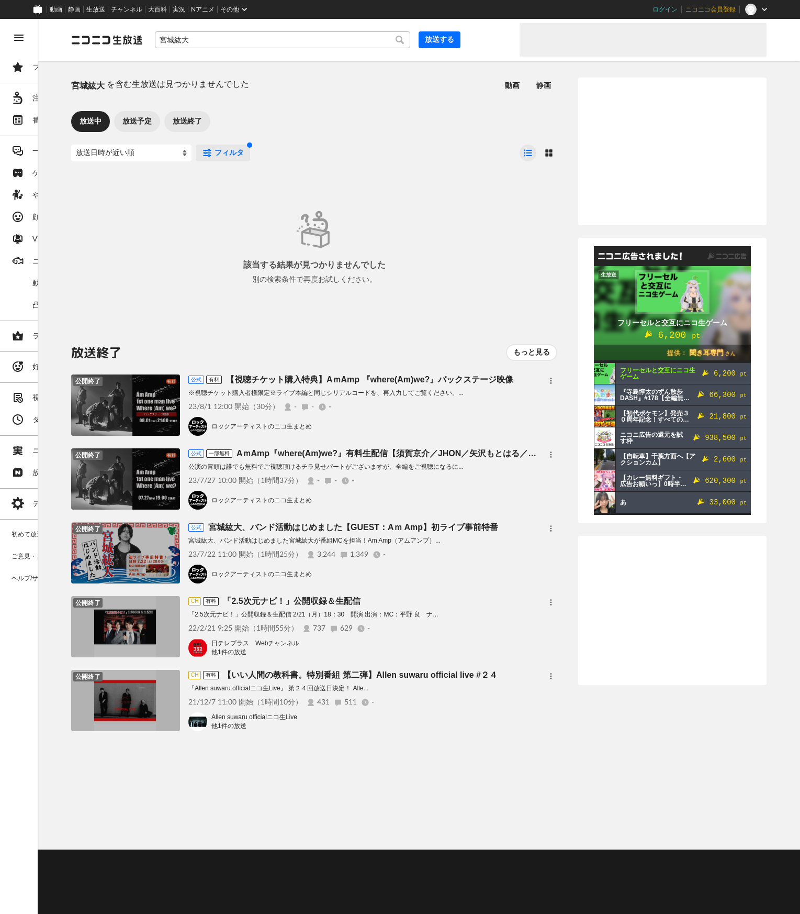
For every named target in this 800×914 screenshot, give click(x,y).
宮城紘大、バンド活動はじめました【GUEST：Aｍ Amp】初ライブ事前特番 (433, 527)
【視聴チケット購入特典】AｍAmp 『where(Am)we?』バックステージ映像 (449, 379)
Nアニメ (203, 9)
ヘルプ (253, 862)
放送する (486, 39)
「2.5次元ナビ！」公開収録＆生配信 (371, 601)
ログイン (665, 9)
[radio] (528, 153)
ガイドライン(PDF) (367, 862)
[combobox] (345, 39)
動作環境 (284, 862)
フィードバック (731, 834)
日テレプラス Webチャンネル (335, 643)
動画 (56, 9)
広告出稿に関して (176, 901)
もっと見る (531, 352)
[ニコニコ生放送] (186, 40)
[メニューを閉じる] (18, 37)
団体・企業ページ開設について (357, 888)
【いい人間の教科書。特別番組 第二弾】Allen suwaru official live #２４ (439, 674)
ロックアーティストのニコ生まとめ (341, 426)
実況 (179, 9)
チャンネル (126, 9)
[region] (58, 466)
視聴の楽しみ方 (173, 875)
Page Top (458, 835)
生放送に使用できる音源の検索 (260, 888)
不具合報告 (219, 862)
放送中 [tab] (170, 121)
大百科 (157, 9)
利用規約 (318, 862)
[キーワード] (345, 39)
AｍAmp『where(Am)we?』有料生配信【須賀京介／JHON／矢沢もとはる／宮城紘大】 (482, 453)
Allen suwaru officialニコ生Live (334, 717)
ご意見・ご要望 (173, 862)
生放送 (95, 9)
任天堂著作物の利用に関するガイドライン (269, 901)
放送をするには (225, 875)
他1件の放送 (308, 652)
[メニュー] (551, 381)
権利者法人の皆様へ (179, 888)
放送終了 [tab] (266, 121)
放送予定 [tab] (216, 121)
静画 (74, 9)
